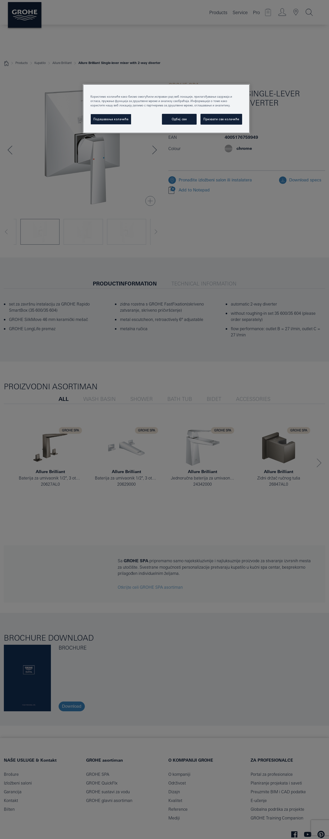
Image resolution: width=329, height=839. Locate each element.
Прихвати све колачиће (221, 119)
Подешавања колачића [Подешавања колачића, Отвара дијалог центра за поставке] (111, 119)
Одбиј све (179, 119)
